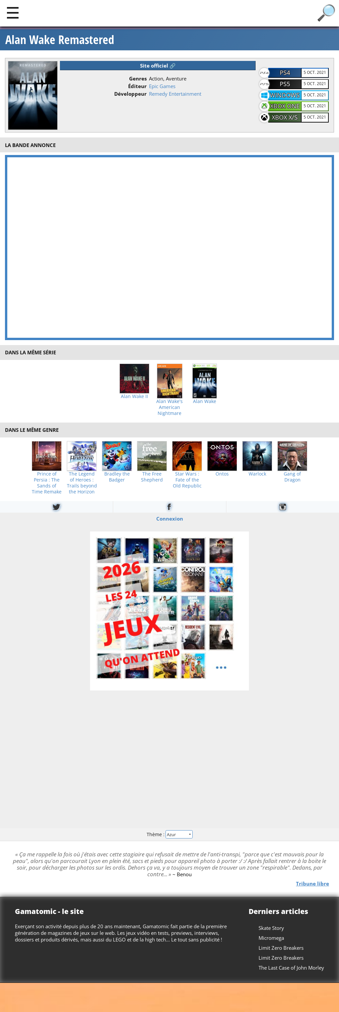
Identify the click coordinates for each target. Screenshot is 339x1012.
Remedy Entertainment (175, 93)
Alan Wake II (134, 396)
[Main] (12, 12)
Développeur (130, 93)
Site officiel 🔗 (158, 65)
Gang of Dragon (292, 477)
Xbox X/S (285, 117)
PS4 (285, 72)
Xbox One (285, 106)
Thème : (169, 834)
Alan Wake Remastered (59, 40)
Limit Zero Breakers (281, 947)
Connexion (169, 518)
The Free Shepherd (152, 477)
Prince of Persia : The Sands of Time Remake (47, 483)
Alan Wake (204, 401)
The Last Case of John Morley (291, 967)
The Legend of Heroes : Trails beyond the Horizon (82, 483)
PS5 (285, 84)
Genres (138, 78)
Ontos (222, 474)
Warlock (257, 474)
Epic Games (162, 86)
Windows (285, 95)
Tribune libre (312, 883)
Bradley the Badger (117, 477)
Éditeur (137, 86)
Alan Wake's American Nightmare (169, 407)
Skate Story (271, 928)
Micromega (271, 938)
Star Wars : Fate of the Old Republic (187, 480)
